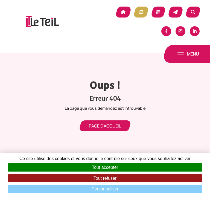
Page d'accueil (105, 126)
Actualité (141, 12)
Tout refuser (105, 178)
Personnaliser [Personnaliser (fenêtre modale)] (105, 189)
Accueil (123, 12)
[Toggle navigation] (188, 54)
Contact (175, 12)
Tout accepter (105, 167)
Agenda (158, 12)
